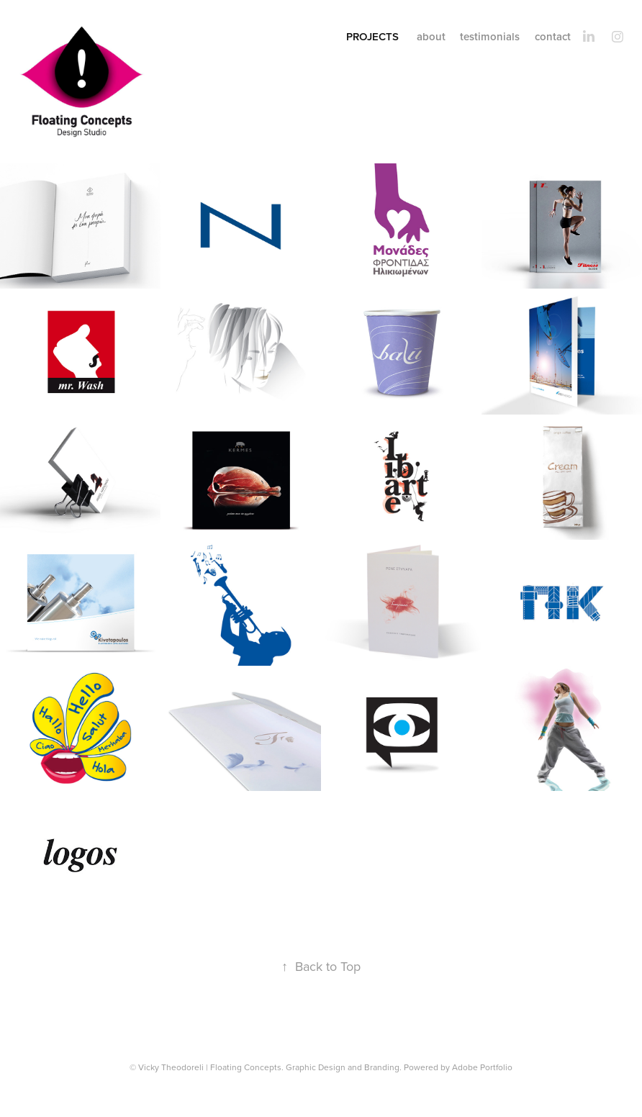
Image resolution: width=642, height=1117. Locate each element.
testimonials (490, 36)
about (431, 36)
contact (553, 36)
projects (372, 36)
